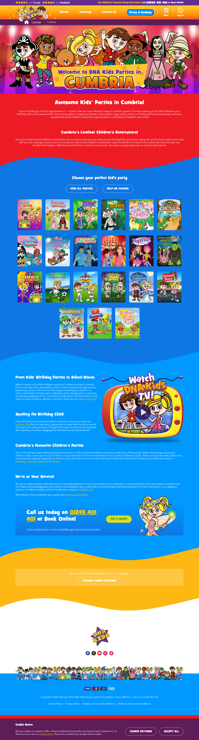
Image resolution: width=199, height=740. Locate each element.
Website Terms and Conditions (134, 703)
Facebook (31, 461)
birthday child (22, 424)
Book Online (177, 2)
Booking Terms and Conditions (99, 703)
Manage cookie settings (99, 581)
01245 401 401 (156, 3)
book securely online (75, 494)
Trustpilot (20, 461)
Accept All (171, 731)
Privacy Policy (73, 703)
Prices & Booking (140, 12)
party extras (88, 398)
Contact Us (109, 12)
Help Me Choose (118, 188)
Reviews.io (165, 458)
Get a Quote (119, 519)
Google (43, 461)
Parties (64, 12)
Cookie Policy (56, 703)
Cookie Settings (141, 731)
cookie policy (41, 734)
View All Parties (81, 188)
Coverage (85, 12)
